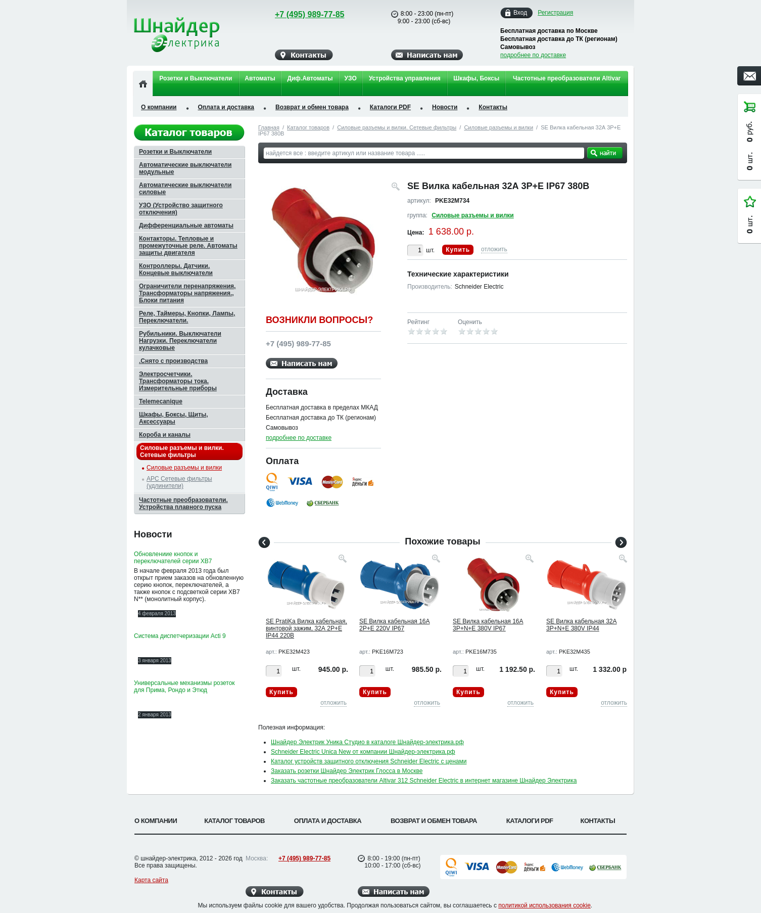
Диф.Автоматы (309, 78)
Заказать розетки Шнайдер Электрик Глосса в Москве (346, 770)
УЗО (351, 78)
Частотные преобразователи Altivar (567, 78)
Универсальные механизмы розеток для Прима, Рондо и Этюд (184, 686)
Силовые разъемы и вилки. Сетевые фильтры (396, 127)
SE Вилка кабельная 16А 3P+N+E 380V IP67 (488, 625)
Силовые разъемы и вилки (498, 127)
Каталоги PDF (390, 107)
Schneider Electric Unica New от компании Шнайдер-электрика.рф (363, 751)
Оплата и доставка (226, 107)
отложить (494, 249)
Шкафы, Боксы (476, 78)
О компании (159, 107)
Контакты (493, 107)
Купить (458, 249)
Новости (444, 107)
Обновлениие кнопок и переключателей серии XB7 (173, 558)
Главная (268, 127)
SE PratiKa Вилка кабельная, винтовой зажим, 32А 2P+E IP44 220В (306, 628)
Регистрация (555, 12)
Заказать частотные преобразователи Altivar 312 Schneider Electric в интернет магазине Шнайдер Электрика (424, 780)
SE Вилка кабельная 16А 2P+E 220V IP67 (394, 625)
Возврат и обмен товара (312, 107)
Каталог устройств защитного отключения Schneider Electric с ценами (368, 761)
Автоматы (260, 78)
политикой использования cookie (544, 905)
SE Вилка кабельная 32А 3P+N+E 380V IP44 (581, 625)
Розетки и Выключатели (195, 78)
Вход (520, 13)
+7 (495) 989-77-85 (300, 14)
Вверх (666, 881)
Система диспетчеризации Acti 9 (180, 636)
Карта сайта (151, 880)
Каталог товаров (308, 127)
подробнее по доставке (533, 55)
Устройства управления (405, 78)
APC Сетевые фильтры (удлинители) (179, 482)
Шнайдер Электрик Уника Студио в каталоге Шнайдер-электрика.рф (367, 742)
